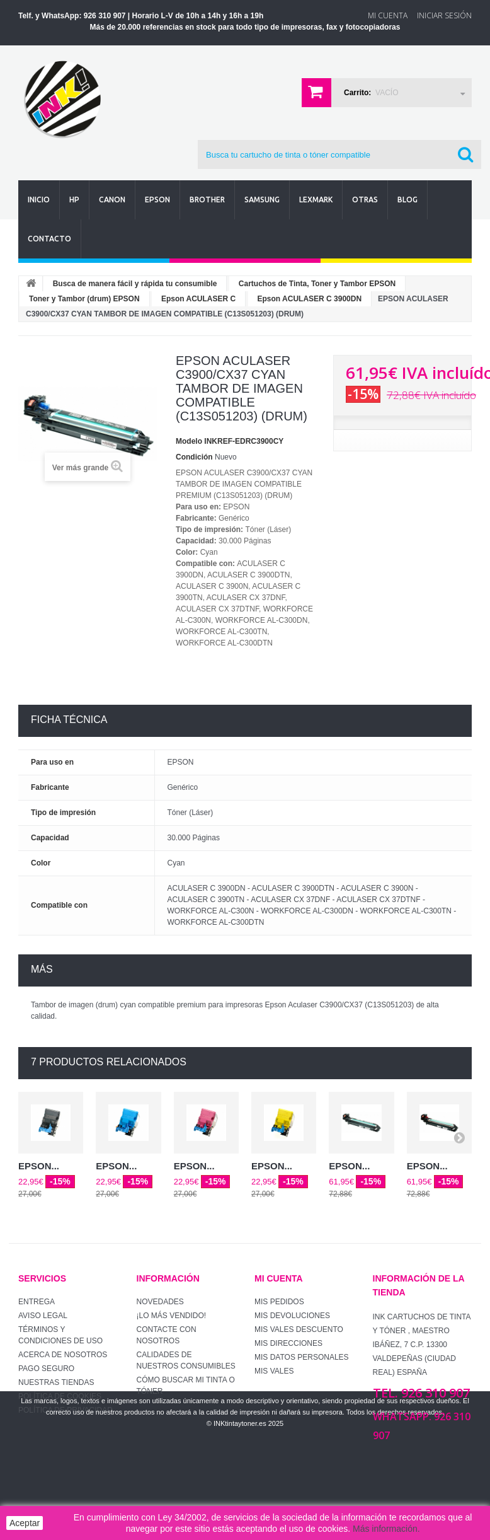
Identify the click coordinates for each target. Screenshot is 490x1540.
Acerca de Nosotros (62, 1354)
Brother (207, 199)
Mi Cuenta (387, 15)
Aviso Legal (42, 1315)
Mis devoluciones (292, 1315)
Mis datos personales (301, 1357)
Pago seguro (46, 1368)
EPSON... (38, 1166)
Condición (194, 457)
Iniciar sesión (444, 15)
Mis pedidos (279, 1301)
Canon (112, 199)
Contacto (49, 238)
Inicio (39, 199)
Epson (157, 199)
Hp (74, 199)
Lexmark (316, 199)
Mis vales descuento (298, 1329)
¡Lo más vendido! (172, 1315)
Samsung (262, 199)
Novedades (160, 1301)
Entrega (36, 1301)
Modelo (189, 441)
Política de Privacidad (65, 1410)
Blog (407, 199)
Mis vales (273, 1371)
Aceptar (24, 1523)
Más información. (386, 1529)
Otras (365, 199)
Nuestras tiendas (56, 1382)
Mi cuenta (278, 1278)
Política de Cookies (59, 1396)
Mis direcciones (288, 1343)
